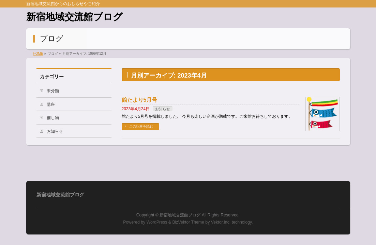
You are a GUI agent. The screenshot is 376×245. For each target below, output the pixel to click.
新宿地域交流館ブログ (74, 17)
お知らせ (162, 109)
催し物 (53, 117)
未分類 (53, 90)
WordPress (157, 222)
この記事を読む (141, 126)
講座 (51, 104)
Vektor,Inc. (221, 222)
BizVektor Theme (188, 222)
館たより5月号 (139, 100)
